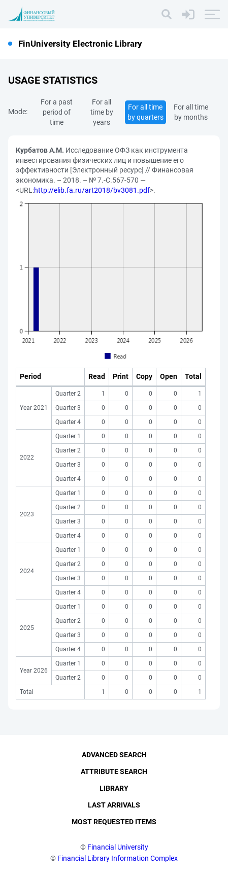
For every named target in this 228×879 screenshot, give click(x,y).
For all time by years (101, 112)
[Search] (166, 14)
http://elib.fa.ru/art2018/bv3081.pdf (92, 190)
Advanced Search (114, 755)
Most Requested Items (114, 822)
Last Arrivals (114, 805)
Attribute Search (114, 771)
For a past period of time (57, 112)
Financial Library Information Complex (117, 858)
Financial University (117, 847)
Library (114, 788)
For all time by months (191, 112)
